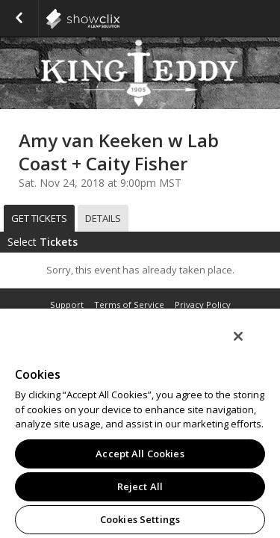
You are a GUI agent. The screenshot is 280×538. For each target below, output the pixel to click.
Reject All (140, 486)
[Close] (248, 346)
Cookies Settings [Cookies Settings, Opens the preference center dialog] (140, 519)
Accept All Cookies (140, 453)
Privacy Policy (203, 304)
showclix (119, 18)
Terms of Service (129, 304)
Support (67, 304)
